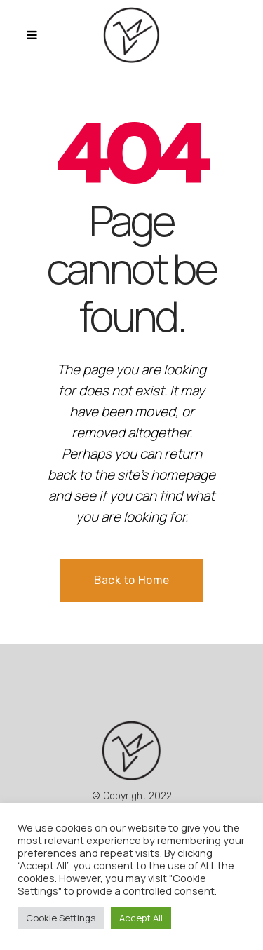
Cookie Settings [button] (60, 917)
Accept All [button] (141, 917)
